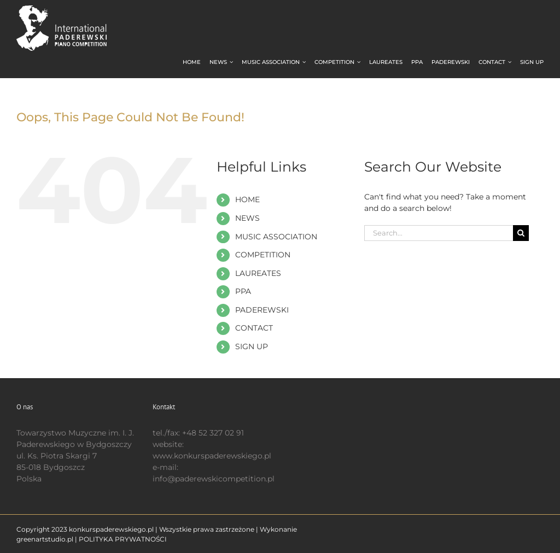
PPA (243, 291)
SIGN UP (251, 346)
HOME (247, 199)
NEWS (247, 218)
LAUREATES (258, 273)
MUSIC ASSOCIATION (276, 237)
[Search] (521, 233)
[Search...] (438, 233)
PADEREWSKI (262, 310)
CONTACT (254, 328)
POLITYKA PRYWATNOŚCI (123, 539)
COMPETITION (262, 255)
